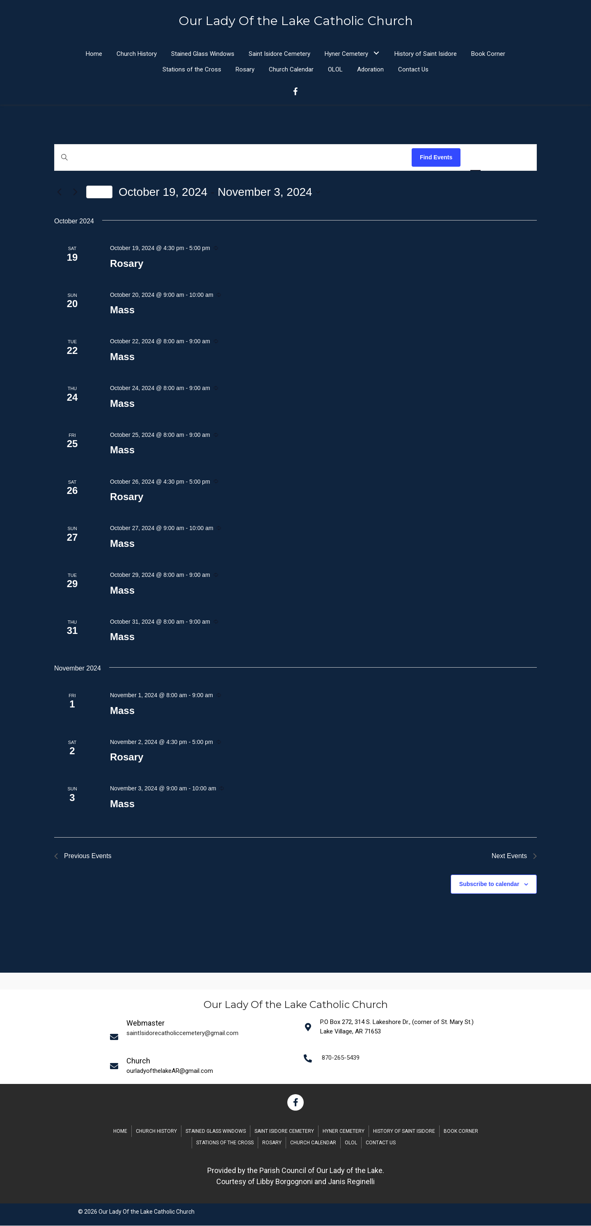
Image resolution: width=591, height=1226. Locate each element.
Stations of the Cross (225, 1143)
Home (120, 1131)
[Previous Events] (59, 192)
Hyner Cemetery (343, 1131)
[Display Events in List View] (475, 158)
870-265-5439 (341, 1058)
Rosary (126, 263)
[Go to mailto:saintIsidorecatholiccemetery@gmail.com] (201, 1037)
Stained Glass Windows (216, 1131)
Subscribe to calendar (489, 884)
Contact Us (381, 1143)
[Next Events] (75, 192)
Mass (122, 310)
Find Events (436, 157)
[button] (376, 53)
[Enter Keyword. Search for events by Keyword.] (233, 158)
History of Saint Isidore (404, 1131)
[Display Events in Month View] (498, 158)
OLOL (351, 1143)
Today (99, 192)
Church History (156, 1131)
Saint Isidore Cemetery (284, 1131)
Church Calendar (313, 1143)
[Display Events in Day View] (521, 158)
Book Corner (461, 1131)
